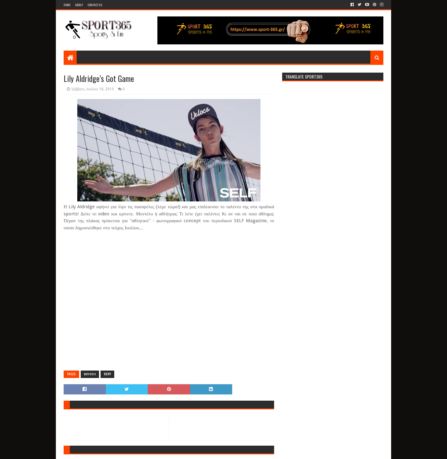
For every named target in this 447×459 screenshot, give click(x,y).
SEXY (107, 374)
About (79, 4)
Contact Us (95, 4)
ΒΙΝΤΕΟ (90, 374)
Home (67, 4)
